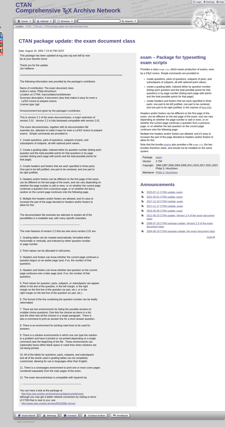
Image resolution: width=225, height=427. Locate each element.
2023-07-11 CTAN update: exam (164, 191)
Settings (210, 2)
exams (167, 144)
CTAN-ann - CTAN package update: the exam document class (60, 26)
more (209, 236)
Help (221, 2)
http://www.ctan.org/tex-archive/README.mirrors (48, 403)
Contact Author (96, 415)
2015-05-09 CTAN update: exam (164, 210)
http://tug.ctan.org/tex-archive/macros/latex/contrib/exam (52, 393)
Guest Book (28, 415)
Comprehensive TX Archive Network (119, 8)
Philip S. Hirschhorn (167, 172)
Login (199, 2)
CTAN (28, 26)
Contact (72, 415)
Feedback (122, 415)
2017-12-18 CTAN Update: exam (165, 201)
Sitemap (51, 415)
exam (159, 156)
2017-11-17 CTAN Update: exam (165, 205)
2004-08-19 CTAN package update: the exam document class (181, 230)
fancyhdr (206, 107)
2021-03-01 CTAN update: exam (164, 196)
